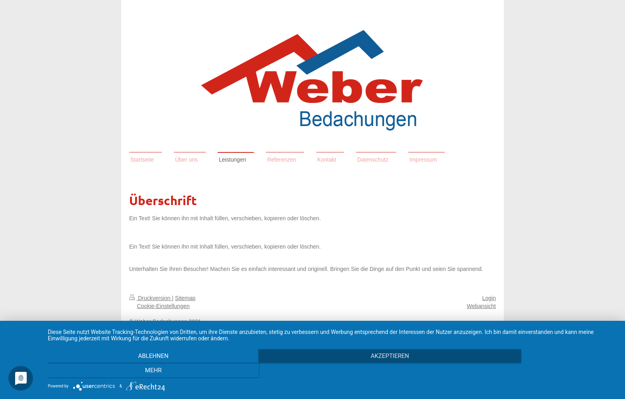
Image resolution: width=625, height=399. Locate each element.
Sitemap (185, 298)
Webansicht (481, 306)
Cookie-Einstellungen (163, 306)
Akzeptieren (332, 371)
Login (489, 298)
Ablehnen (133, 371)
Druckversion (150, 298)
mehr (531, 371)
